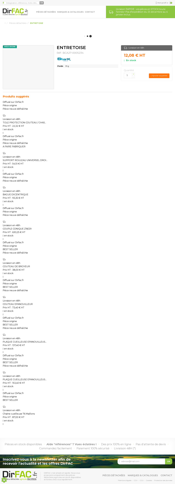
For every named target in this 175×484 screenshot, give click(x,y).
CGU (142, 480)
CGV (135, 480)
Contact (90, 12)
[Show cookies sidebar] (4, 480)
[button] (162, 2)
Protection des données (163, 480)
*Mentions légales (124, 480)
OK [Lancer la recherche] (41, 3)
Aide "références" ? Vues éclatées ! (71, 444)
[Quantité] (129, 75)
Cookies (149, 480)
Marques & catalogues (70, 12)
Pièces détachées (46, 12)
